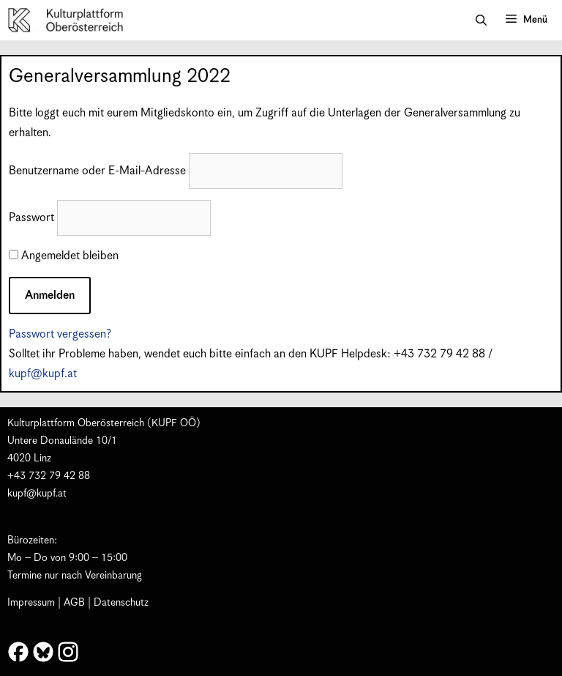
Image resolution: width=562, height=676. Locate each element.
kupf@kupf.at (43, 374)
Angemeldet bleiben (64, 256)
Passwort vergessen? (60, 334)
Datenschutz (121, 603)
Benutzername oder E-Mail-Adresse (97, 171)
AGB (74, 603)
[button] (481, 20)
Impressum (31, 603)
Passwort (31, 218)
